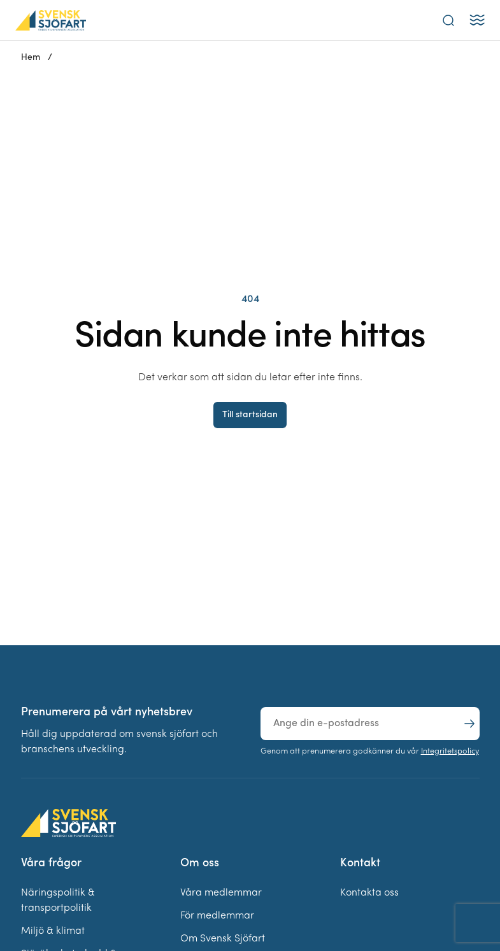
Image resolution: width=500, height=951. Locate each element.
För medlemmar (217, 916)
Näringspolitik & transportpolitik (58, 900)
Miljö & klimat (53, 931)
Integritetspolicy (450, 751)
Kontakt (360, 863)
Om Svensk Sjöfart (222, 939)
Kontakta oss (369, 893)
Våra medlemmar (221, 893)
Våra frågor (51, 863)
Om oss (199, 863)
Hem (30, 57)
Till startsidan (250, 415)
